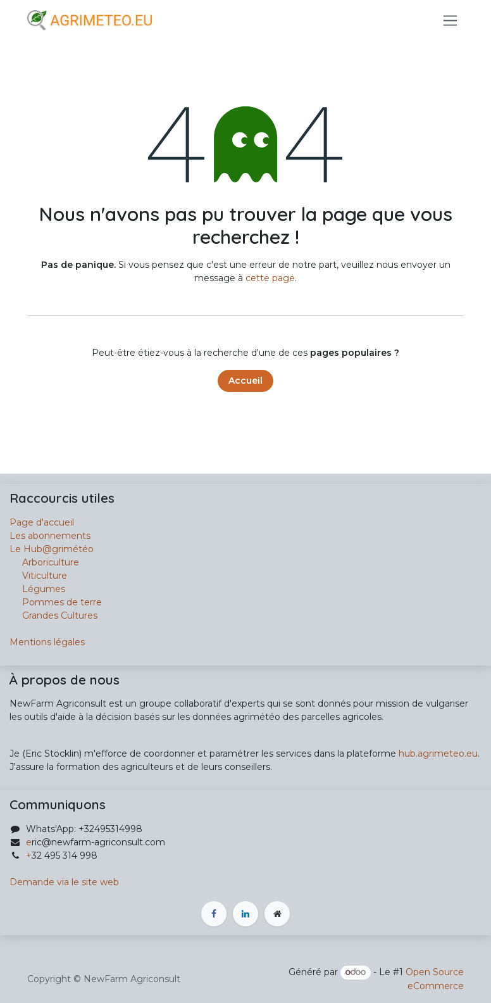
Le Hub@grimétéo (51, 549)
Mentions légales (47, 642)
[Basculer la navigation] (450, 20)
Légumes (43, 589)
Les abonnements (49, 535)
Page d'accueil (41, 522)
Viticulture (44, 575)
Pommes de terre (62, 602)
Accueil (245, 380)
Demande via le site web (64, 882)
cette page (270, 278)
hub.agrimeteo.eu (438, 753)
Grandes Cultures (53, 615)
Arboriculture (44, 562)
